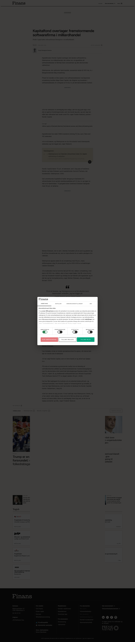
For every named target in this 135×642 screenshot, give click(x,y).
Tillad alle (86, 339)
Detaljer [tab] (58, 303)
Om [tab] (91, 303)
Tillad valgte (67, 339)
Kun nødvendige (49, 339)
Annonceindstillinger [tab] (74, 303)
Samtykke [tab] (44, 303)
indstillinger (88, 319)
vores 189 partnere (48, 311)
